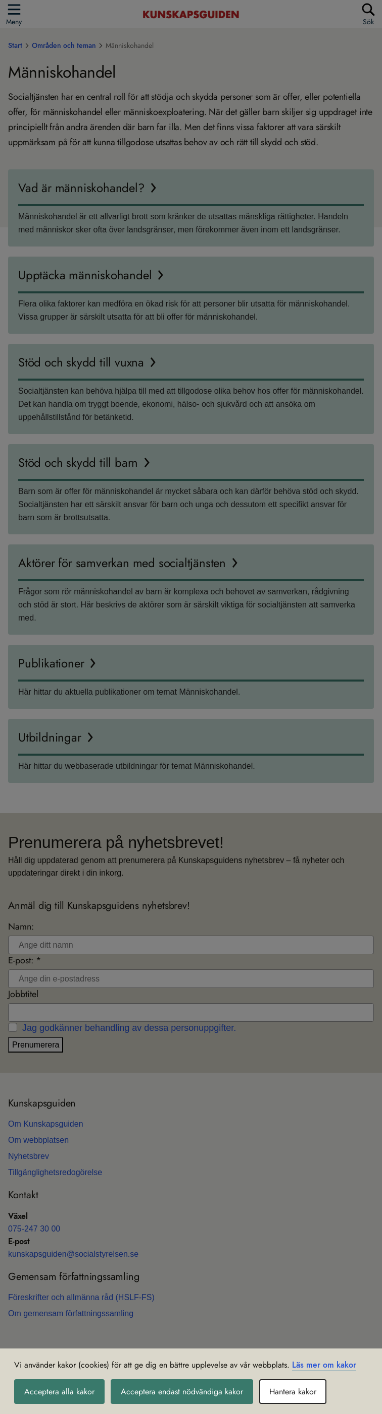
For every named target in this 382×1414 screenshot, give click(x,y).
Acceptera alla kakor (59, 1391)
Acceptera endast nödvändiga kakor (182, 1391)
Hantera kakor (292, 1391)
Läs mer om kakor (324, 1365)
